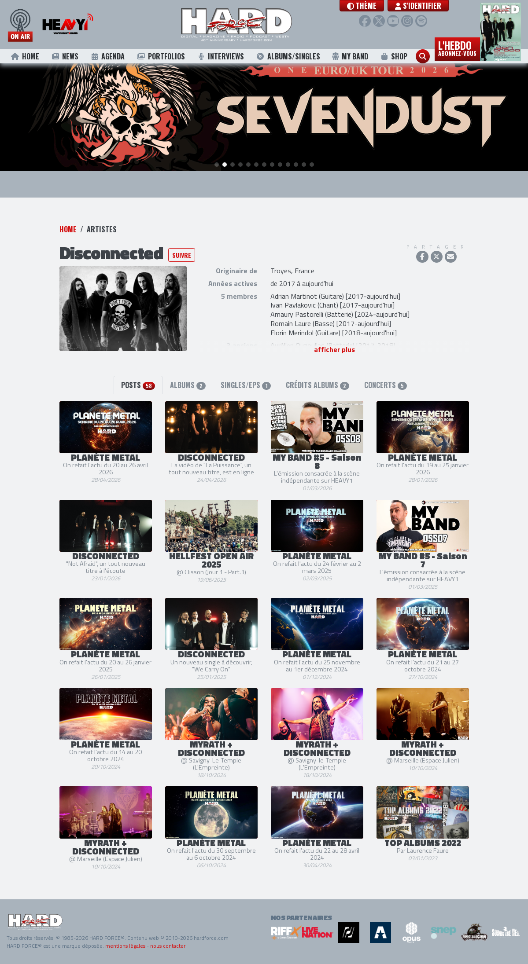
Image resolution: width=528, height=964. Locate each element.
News (64, 56)
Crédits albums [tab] (317, 385)
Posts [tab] (138, 385)
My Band (350, 56)
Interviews (220, 56)
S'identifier (429, 5)
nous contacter (167, 946)
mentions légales (125, 946)
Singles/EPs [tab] (245, 385)
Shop (394, 56)
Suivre (181, 255)
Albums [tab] (188, 385)
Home (25, 56)
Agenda (107, 56)
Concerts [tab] (385, 385)
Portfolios (161, 56)
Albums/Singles (288, 56)
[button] (373, 5)
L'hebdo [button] (457, 47)
